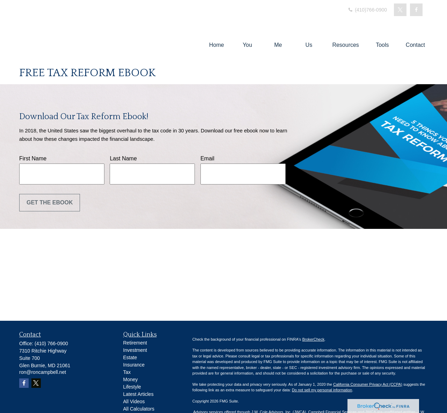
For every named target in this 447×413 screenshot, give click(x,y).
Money (130, 379)
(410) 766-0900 (51, 343)
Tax (127, 372)
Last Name (123, 158)
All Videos (134, 401)
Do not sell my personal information (322, 390)
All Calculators (138, 409)
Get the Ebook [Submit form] (50, 202)
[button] (216, 45)
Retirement (135, 343)
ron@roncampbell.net (42, 372)
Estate (130, 357)
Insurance (134, 365)
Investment (135, 350)
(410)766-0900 (367, 10)
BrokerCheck (313, 339)
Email (207, 158)
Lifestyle (132, 387)
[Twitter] (400, 9)
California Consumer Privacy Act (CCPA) (367, 384)
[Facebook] (416, 9)
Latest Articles (138, 394)
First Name (32, 158)
